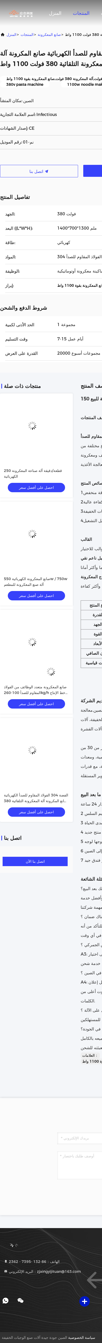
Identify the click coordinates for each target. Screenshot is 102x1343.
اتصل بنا (39, 171)
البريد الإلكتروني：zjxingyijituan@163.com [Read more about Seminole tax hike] (42, 1271)
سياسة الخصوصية (81, 1337)
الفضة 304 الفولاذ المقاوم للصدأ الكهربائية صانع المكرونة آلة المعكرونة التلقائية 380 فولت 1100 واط (36, 801)
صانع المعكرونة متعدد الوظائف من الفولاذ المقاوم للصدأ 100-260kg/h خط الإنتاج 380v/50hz (35, 693)
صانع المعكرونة (49, 34)
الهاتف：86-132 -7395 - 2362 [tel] (32, 1261)
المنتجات (81, 13)
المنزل (55, 13)
